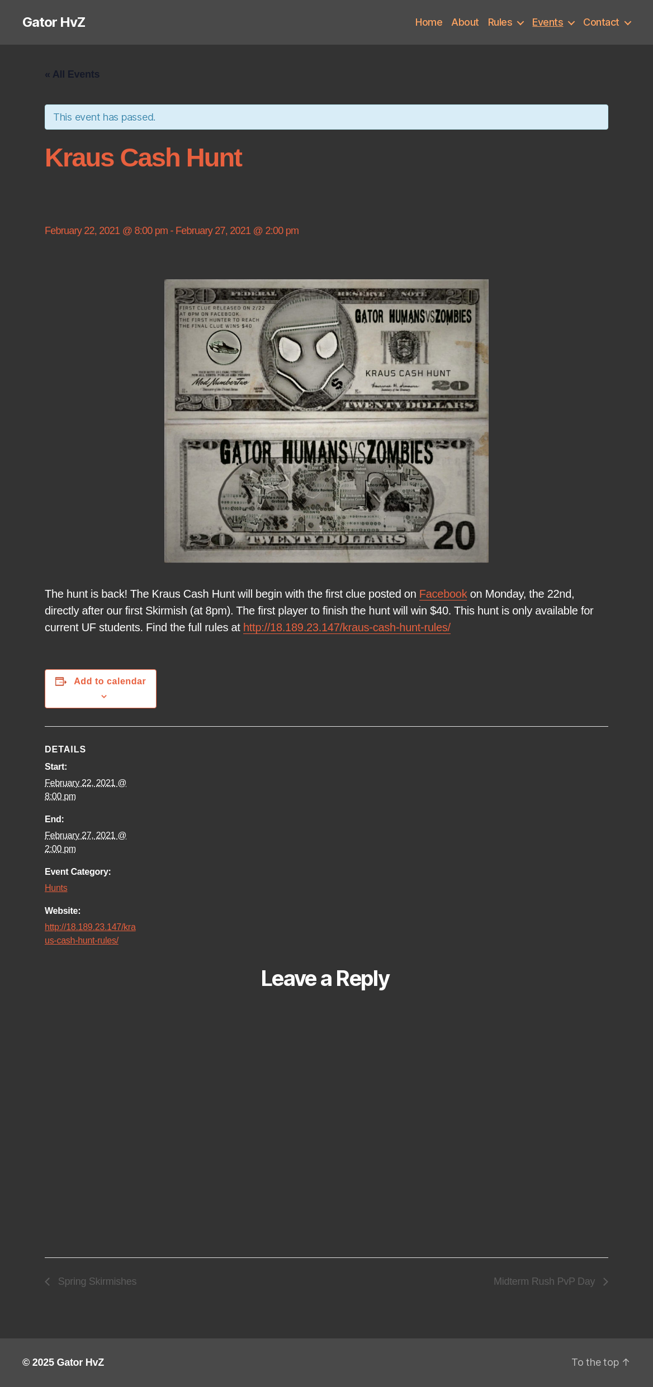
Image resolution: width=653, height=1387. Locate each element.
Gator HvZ (53, 22)
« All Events (72, 74)
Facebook (443, 594)
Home (428, 22)
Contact (601, 22)
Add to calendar (110, 681)
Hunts (56, 888)
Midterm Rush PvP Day (546, 1281)
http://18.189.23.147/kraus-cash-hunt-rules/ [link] (347, 627)
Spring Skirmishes (95, 1281)
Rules (500, 22)
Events (547, 22)
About (465, 22)
